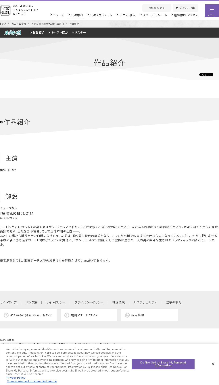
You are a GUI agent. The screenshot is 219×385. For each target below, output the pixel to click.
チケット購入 (127, 15)
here (48, 353)
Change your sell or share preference (32, 381)
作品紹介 (39, 32)
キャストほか (59, 32)
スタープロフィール (155, 15)
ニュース (58, 15)
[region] (109, 364)
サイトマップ (8, 302)
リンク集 (31, 302)
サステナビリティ (145, 302)
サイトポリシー (56, 302)
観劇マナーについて (85, 315)
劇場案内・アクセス (186, 15)
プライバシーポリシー (89, 302)
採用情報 (137, 315)
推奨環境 (118, 302)
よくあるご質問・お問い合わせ (31, 315)
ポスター (80, 32)
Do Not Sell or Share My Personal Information (163, 364)
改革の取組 (174, 302)
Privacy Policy (16, 378)
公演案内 (77, 15)
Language (156, 8)
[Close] (213, 364)
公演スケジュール (101, 15)
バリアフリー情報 (185, 8)
